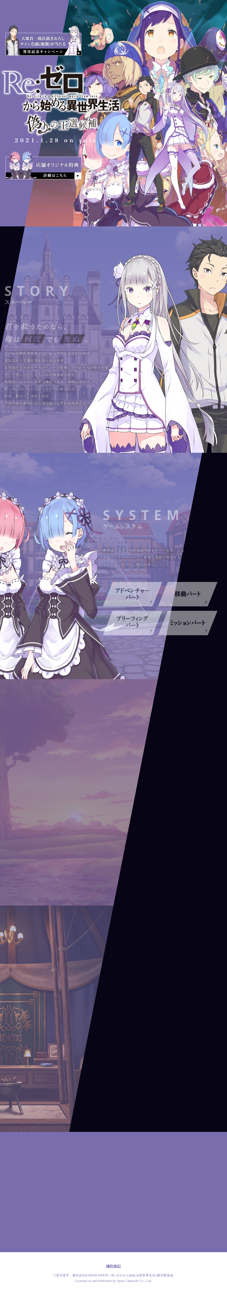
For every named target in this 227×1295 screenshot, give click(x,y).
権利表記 (113, 1266)
